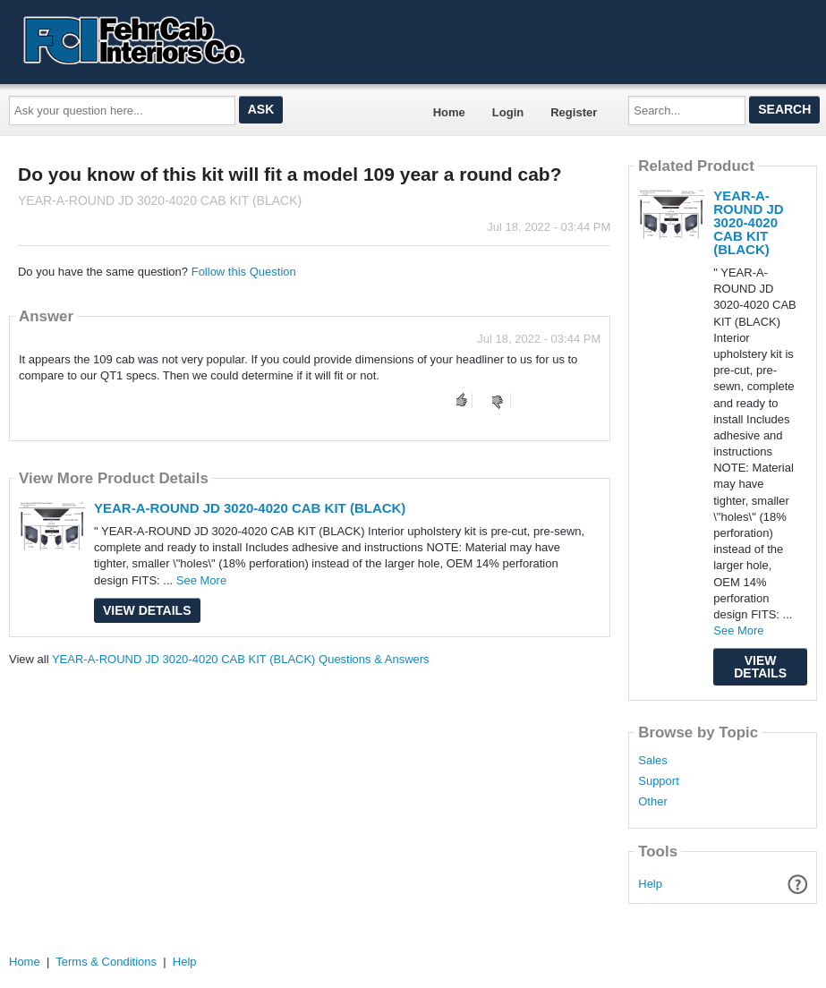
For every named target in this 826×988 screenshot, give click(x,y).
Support (658, 781)
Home (449, 112)
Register (573, 112)
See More (201, 580)
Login (508, 112)
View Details (147, 610)
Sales (653, 760)
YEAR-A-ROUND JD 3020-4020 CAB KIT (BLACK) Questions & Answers (241, 659)
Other (653, 802)
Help (650, 883)
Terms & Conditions (106, 961)
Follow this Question (244, 271)
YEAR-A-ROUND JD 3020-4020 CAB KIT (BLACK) (249, 507)
